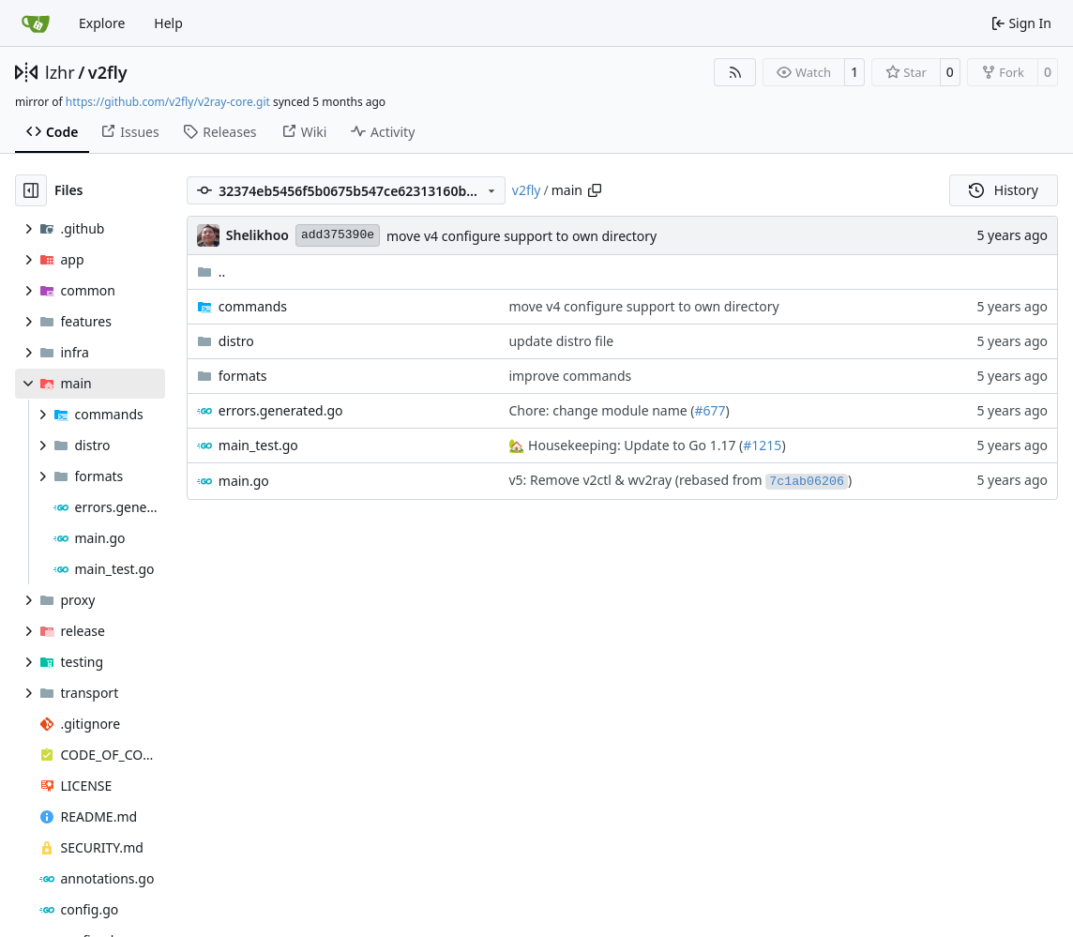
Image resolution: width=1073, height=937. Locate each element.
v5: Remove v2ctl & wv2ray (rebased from (636, 480)
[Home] (35, 23)
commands (253, 306)
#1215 (762, 445)
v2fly (108, 72)
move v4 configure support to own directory (521, 236)
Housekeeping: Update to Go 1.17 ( (633, 445)
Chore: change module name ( (601, 410)
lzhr (60, 72)
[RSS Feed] (735, 72)
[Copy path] (594, 190)
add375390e (337, 235)
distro (236, 341)
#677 (710, 410)
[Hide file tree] (31, 190)
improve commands (569, 376)
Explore (102, 23)
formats (243, 376)
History (1003, 190)
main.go (244, 481)
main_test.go (258, 445)
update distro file (560, 341)
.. (211, 271)
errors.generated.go (281, 410)
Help (168, 23)
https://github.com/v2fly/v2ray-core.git (168, 102)
